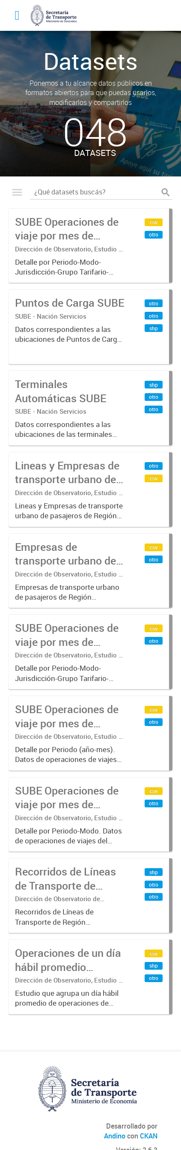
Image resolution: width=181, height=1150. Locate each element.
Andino (114, 1136)
